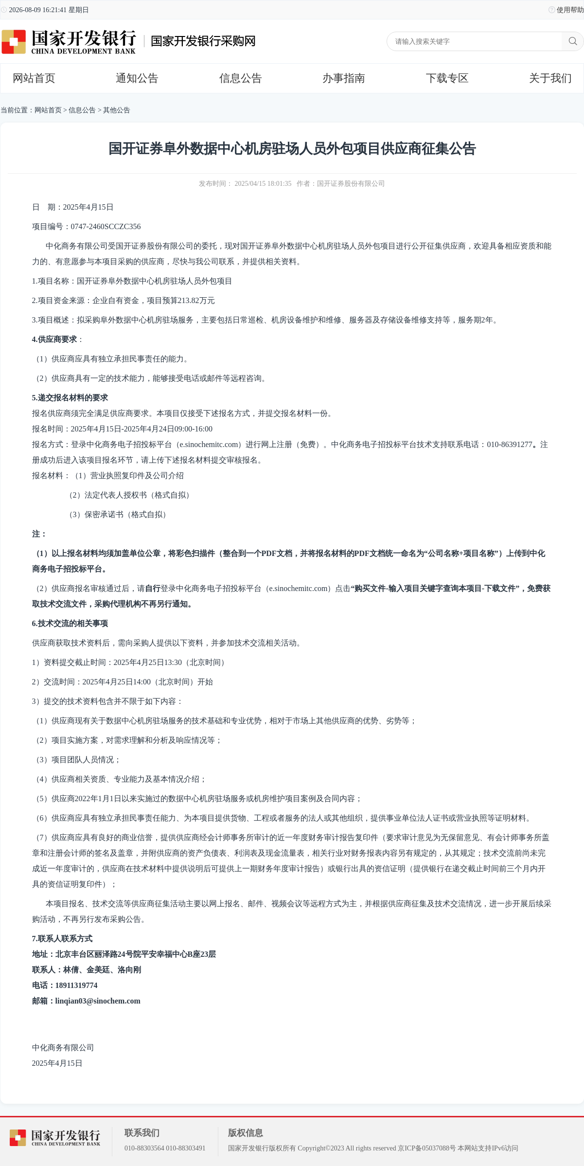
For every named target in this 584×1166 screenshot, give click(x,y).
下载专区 (447, 78)
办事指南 (343, 78)
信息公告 (240, 78)
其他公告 (116, 110)
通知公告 (137, 78)
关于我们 (550, 78)
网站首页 (34, 78)
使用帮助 (570, 10)
